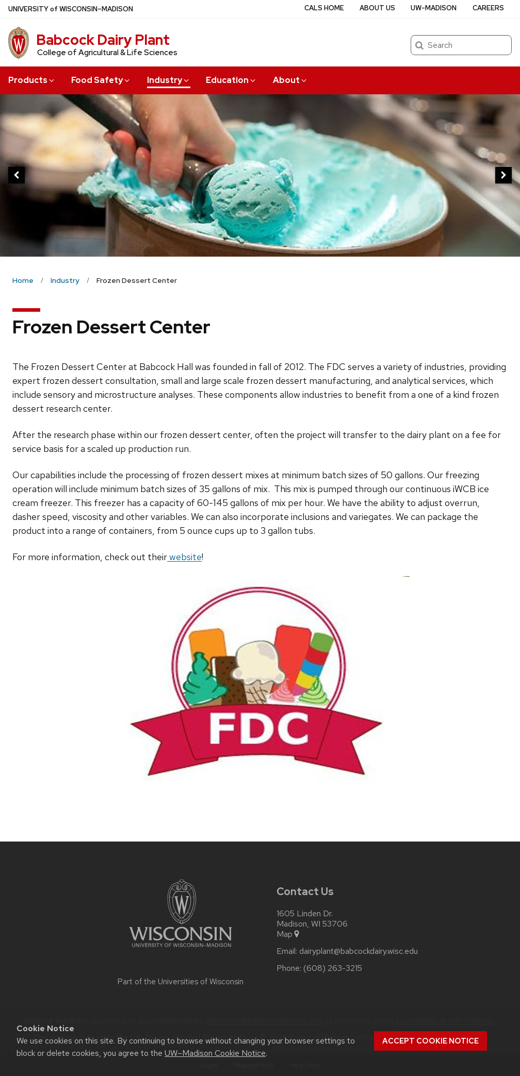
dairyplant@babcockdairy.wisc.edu (358, 951)
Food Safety (101, 80)
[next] (503, 175)
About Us (377, 8)
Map (289, 934)
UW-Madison (434, 8)
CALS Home (324, 8)
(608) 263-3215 (332, 968)
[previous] (16, 175)
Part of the (180, 982)
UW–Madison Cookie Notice (215, 1053)
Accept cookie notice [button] (430, 1041)
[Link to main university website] (180, 949)
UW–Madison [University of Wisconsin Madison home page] (70, 9)
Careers (488, 8)
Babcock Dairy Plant (103, 39)
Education (231, 80)
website (184, 557)
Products (32, 80)
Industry (168, 80)
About (290, 80)
